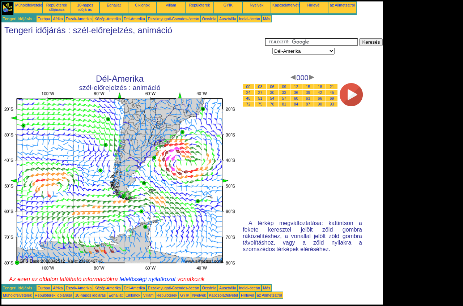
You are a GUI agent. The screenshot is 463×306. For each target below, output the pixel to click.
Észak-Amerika (79, 19)
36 (296, 92)
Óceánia (209, 19)
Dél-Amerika (134, 19)
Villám (171, 5)
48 (248, 98)
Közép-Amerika (107, 19)
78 (272, 104)
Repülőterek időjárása (56, 7)
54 (272, 98)
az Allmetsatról (342, 5)
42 (320, 92)
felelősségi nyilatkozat (147, 279)
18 (320, 87)
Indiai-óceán (249, 19)
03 (260, 87)
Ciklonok (142, 5)
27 (260, 92)
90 (320, 104)
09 (284, 87)
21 (332, 87)
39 (308, 92)
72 (248, 104)
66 (320, 98)
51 (260, 98)
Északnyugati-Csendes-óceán (173, 19)
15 (308, 87)
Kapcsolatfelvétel (287, 5)
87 (308, 104)
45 (332, 92)
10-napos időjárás (85, 7)
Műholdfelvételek (29, 5)
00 (248, 87)
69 (332, 98)
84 (296, 104)
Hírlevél (313, 5)
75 (260, 104)
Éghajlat (114, 5)
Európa (44, 19)
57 (284, 98)
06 (272, 87)
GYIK (228, 5)
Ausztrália (227, 19)
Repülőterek (199, 5)
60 (296, 98)
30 (272, 92)
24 (248, 92)
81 (284, 104)
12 (296, 87)
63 (308, 98)
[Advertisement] (133, 54)
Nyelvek (257, 5)
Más (266, 19)
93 (332, 104)
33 (284, 92)
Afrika (58, 19)
